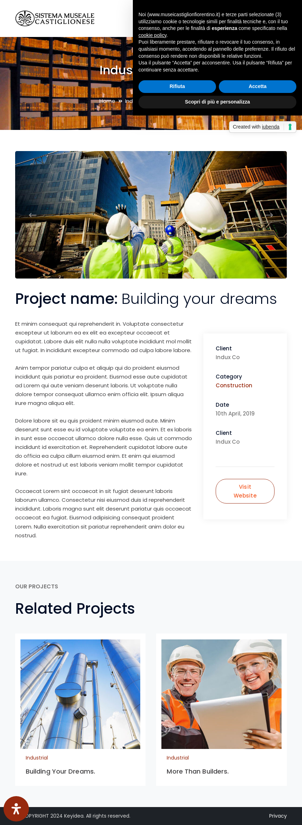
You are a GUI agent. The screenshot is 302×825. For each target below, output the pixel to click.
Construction (234, 385)
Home (107, 101)
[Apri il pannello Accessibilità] (16, 808)
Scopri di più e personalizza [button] (217, 102)
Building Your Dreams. (60, 771)
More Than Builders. (198, 771)
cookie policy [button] (152, 35)
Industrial (37, 757)
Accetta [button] (258, 86)
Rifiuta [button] (177, 86)
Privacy (278, 815)
